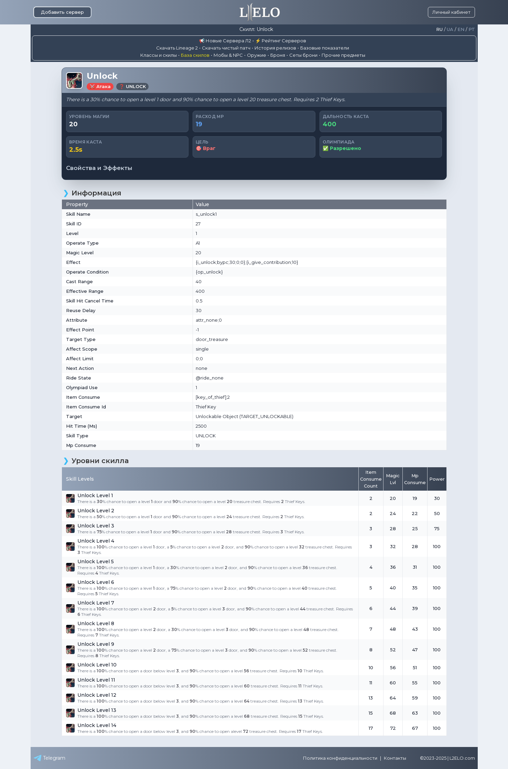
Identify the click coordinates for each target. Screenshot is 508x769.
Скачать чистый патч (226, 48)
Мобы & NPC (228, 55)
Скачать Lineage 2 (177, 48)
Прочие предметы (343, 55)
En (460, 29)
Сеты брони (303, 55)
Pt (471, 29)
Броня (277, 55)
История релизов (275, 48)
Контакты (395, 758)
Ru (439, 29)
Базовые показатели (324, 48)
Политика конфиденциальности (340, 758)
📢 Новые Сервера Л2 (225, 40)
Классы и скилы (158, 55)
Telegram (49, 758)
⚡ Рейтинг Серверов (280, 40)
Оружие (256, 55)
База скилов (195, 55)
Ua (450, 29)
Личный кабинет (451, 12)
